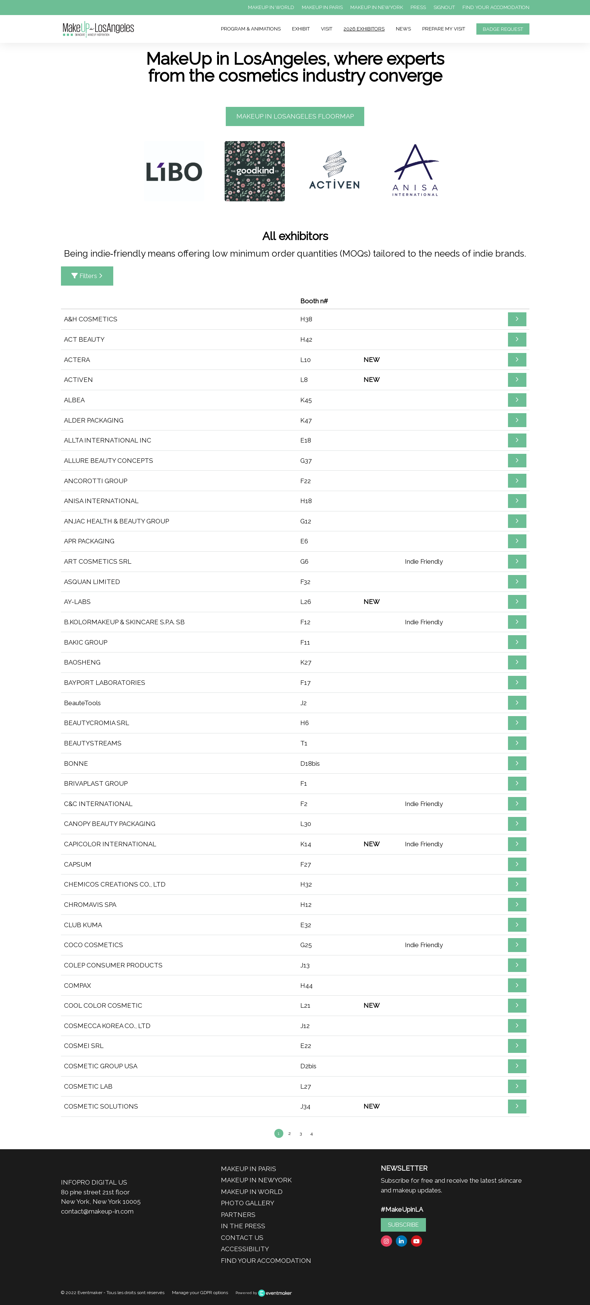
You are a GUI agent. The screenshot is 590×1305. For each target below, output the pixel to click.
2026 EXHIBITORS (364, 29)
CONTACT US (242, 1237)
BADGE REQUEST (503, 29)
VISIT (326, 29)
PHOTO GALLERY (247, 1203)
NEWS (403, 29)
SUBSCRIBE (403, 1224)
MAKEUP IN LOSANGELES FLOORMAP (295, 116)
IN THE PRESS (243, 1226)
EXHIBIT (301, 29)
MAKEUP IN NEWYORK (376, 7)
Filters (87, 276)
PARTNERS (238, 1214)
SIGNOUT (444, 7)
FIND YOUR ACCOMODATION (495, 7)
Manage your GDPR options (200, 1292)
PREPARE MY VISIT (443, 29)
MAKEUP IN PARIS (322, 7)
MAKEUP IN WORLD (271, 7)
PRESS (418, 7)
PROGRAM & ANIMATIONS (251, 29)
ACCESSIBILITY (245, 1249)
